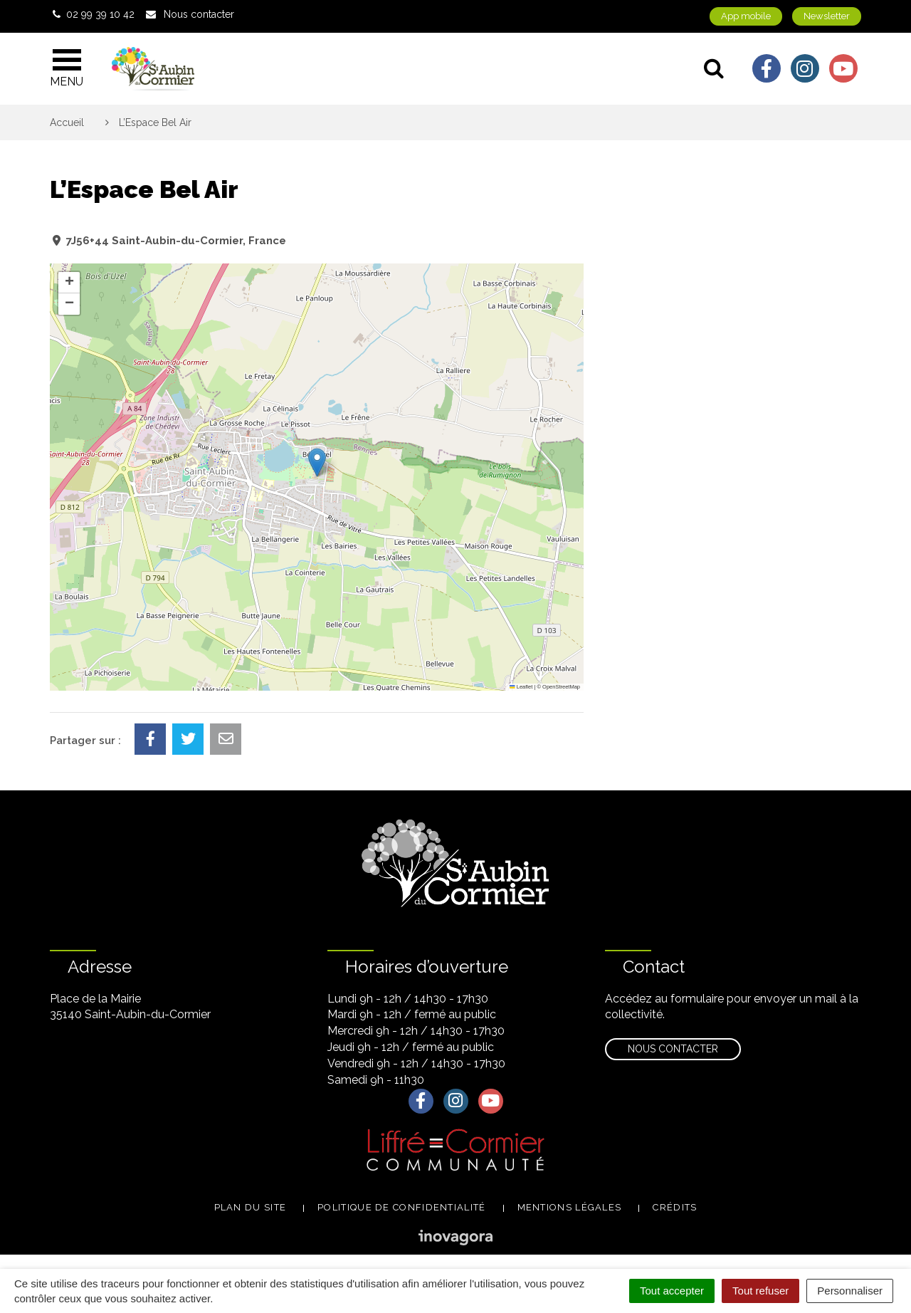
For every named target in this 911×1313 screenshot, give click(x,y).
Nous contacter (673, 1049)
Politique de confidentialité (401, 1207)
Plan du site (250, 1207)
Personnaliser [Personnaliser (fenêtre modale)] (850, 1291)
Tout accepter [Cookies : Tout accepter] (672, 1291)
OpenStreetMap (561, 687)
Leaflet (521, 687)
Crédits (675, 1207)
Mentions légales (569, 1207)
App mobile (746, 16)
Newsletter (827, 16)
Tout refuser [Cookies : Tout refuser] (760, 1291)
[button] (317, 462)
